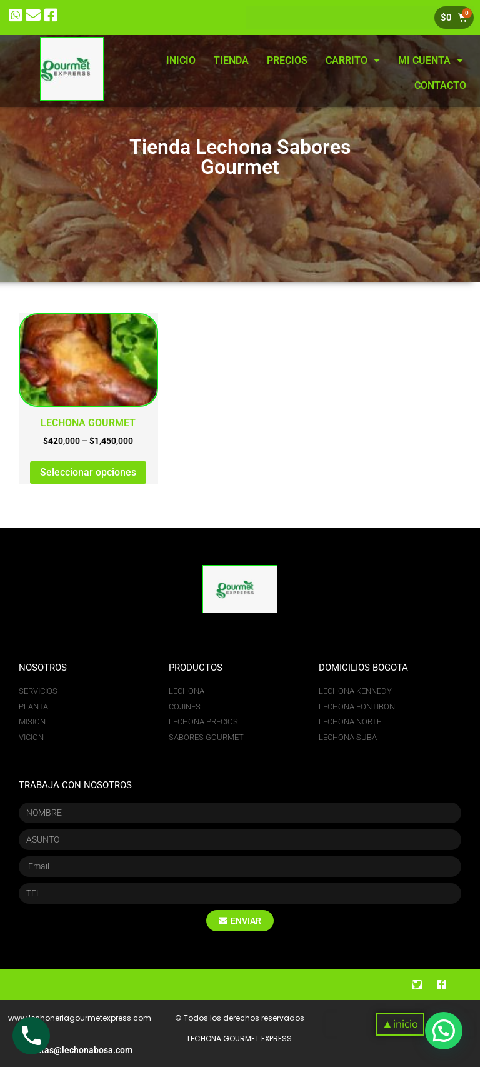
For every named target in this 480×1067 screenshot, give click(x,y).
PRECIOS (287, 60)
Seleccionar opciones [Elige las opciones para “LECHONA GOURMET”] (88, 472)
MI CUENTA (430, 60)
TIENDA (231, 60)
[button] (400, 1024)
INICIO (181, 60)
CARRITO (353, 60)
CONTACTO (440, 85)
